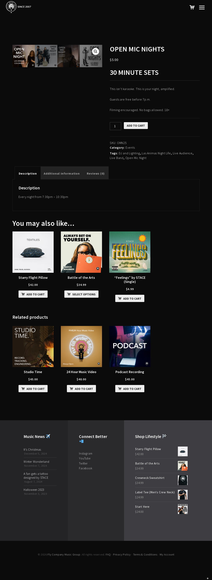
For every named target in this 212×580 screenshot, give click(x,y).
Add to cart (136, 125)
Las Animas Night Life (156, 153)
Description (28, 173)
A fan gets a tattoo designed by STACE (36, 475)
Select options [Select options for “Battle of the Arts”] (84, 294)
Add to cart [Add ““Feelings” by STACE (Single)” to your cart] (132, 298)
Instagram (85, 453)
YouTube (84, 458)
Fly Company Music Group (64, 554)
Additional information (62, 173)
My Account (167, 554)
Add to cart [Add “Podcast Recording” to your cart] (132, 389)
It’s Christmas (32, 449)
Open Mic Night (135, 158)
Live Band (116, 158)
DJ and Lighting (129, 153)
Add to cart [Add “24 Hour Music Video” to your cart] (84, 389)
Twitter (83, 463)
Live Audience (182, 153)
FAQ (108, 554)
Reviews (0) (96, 173)
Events (130, 147)
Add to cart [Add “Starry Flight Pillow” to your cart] (36, 294)
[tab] (28, 173)
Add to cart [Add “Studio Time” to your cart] (36, 389)
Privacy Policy (122, 554)
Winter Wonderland (36, 461)
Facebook (85, 468)
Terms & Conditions (145, 554)
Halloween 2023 (34, 490)
